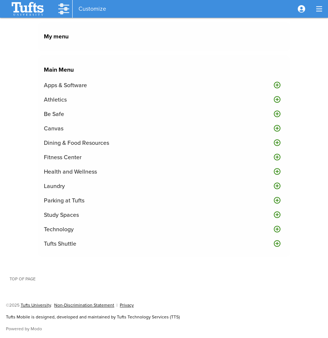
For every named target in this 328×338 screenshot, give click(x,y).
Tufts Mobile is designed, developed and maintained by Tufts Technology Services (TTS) (93, 317)
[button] (301, 9)
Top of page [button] (22, 279)
